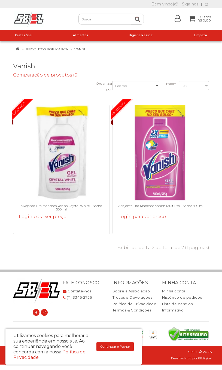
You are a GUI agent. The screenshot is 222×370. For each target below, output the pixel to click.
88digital (205, 358)
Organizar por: (104, 86)
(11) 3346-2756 (77, 297)
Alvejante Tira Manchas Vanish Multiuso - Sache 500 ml (160, 206)
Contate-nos (77, 291)
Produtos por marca (47, 49)
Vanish (80, 49)
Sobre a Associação (131, 291)
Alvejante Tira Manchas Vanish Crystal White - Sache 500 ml (61, 207)
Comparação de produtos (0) (46, 75)
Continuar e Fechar (115, 346)
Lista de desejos (177, 304)
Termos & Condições (131, 310)
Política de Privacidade (134, 304)
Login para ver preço (42, 216)
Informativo (173, 310)
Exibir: (171, 84)
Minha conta (173, 291)
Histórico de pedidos (182, 297)
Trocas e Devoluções (132, 297)
